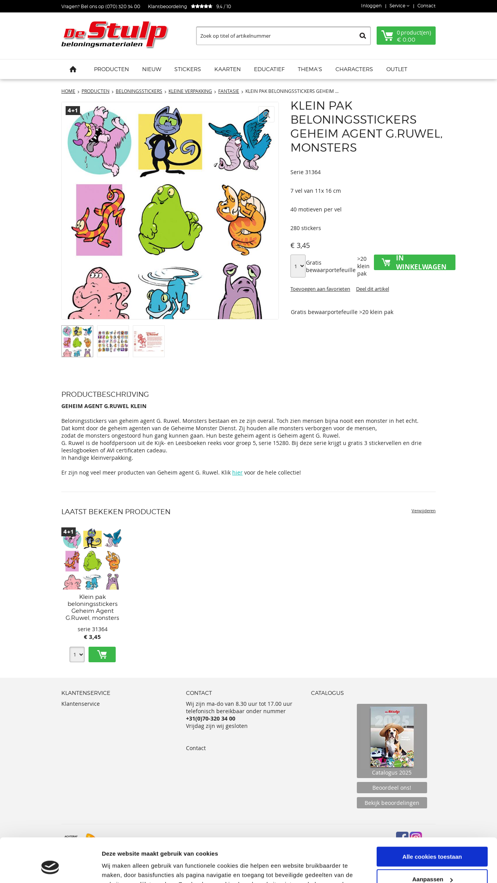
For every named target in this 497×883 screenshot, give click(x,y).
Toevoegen (102, 654)
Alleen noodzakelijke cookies (432, 863)
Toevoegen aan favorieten (320, 288)
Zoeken (362, 36)
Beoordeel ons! (391, 787)
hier (237, 472)
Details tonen (120, 867)
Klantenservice (80, 703)
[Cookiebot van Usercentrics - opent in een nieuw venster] (50, 868)
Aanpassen (432, 841)
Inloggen (371, 6)
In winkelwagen (421, 262)
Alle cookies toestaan (432, 818)
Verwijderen (424, 510)
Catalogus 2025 (392, 741)
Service (398, 6)
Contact (426, 6)
